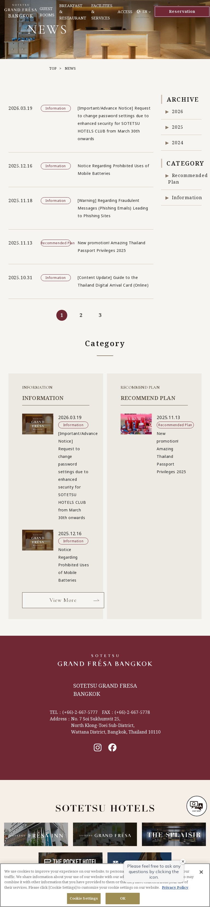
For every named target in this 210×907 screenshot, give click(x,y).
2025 (177, 127)
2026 (177, 111)
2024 (177, 143)
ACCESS (125, 11)
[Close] (201, 872)
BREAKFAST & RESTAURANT (72, 11)
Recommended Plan (185, 178)
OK (123, 898)
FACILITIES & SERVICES (101, 11)
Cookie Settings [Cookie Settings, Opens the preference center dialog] (84, 898)
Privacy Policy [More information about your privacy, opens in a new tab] (175, 887)
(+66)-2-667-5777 (80, 712)
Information (187, 198)
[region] (105, 885)
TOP (53, 68)
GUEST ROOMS (47, 11)
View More (63, 600)
